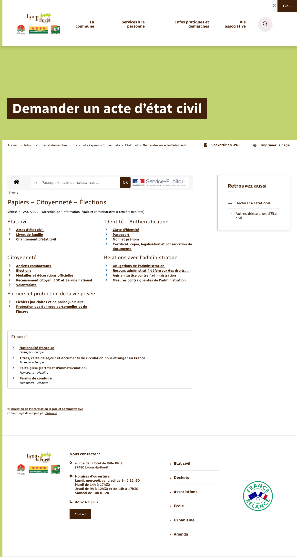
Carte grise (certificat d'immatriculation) (53, 368)
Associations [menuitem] (183, 491)
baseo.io (51, 413)
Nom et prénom (126, 239)
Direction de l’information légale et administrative (47, 409)
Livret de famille (29, 235)
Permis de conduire (36, 378)
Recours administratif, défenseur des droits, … (151, 271)
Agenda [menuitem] (179, 534)
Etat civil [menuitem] (180, 463)
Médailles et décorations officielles (44, 275)
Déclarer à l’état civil (249, 203)
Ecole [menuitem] (177, 506)
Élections (23, 271)
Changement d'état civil (36, 239)
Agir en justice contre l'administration (144, 275)
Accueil (13, 145)
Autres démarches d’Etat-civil (253, 215)
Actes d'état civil (29, 230)
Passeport (121, 235)
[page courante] (164, 145)
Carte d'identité (126, 230)
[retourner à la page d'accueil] (38, 24)
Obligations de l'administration (138, 266)
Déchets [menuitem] (179, 477)
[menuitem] (82, 24)
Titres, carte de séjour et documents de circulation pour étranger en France (82, 358)
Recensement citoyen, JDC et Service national (54, 280)
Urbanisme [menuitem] (182, 520)
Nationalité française (37, 348)
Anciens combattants (33, 266)
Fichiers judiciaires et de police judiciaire (50, 302)
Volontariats (26, 285)
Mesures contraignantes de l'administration (149, 280)
